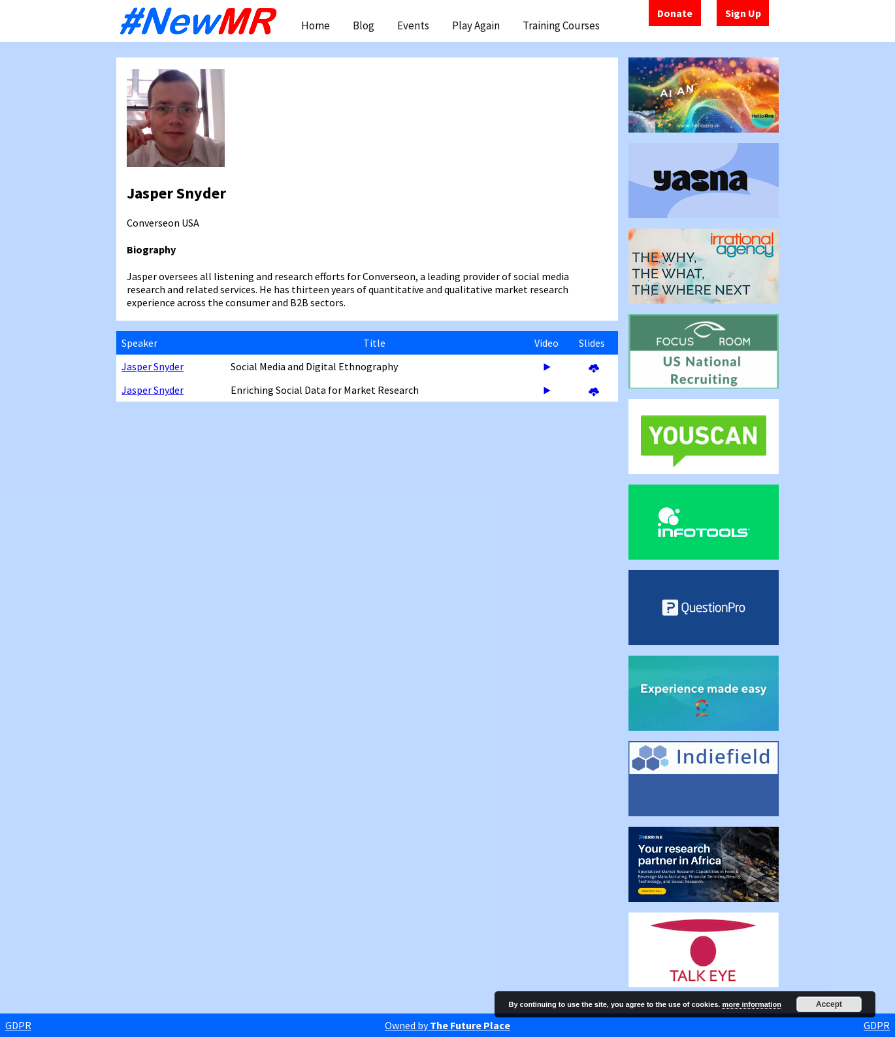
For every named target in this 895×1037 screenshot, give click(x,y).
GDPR (18, 1025)
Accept (829, 1004)
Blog (363, 25)
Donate (674, 13)
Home (315, 25)
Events (413, 25)
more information (751, 1004)
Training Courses (561, 25)
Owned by (447, 1025)
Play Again (476, 25)
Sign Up (743, 13)
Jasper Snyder (153, 366)
